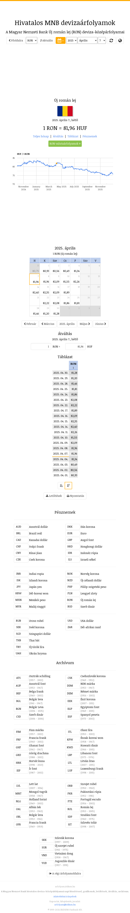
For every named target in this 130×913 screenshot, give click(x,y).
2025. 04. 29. (60, 378)
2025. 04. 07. (60, 453)
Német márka (89, 691)
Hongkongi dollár (91, 546)
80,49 (66, 271)
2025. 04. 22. (60, 405)
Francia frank (37, 738)
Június (100, 324)
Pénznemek (90, 136)
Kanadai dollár (38, 540)
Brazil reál (35, 533)
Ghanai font (36, 745)
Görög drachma (39, 753)
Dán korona (88, 527)
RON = (56, 346)
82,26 (76, 281)
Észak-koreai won (92, 738)
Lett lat (33, 784)
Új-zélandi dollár (91, 580)
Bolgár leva (36, 699)
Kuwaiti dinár (89, 745)
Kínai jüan (35, 553)
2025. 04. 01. (60, 475)
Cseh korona (37, 559)
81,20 (46, 313)
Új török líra (36, 647)
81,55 (66, 281)
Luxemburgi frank (92, 768)
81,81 (77, 303)
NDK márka (88, 684)
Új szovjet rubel (64, 846)
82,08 (56, 303)
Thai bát (34, 640)
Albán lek (35, 807)
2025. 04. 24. (60, 394)
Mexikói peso (37, 600)
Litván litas (88, 761)
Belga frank (36, 691)
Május (85, 324)
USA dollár (87, 621)
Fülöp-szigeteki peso (93, 587)
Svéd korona (36, 627)
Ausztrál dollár (38, 527)
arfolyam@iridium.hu (65, 904)
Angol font (87, 540)
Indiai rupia (36, 574)
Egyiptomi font (90, 707)
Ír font (33, 768)
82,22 (46, 303)
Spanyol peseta (90, 714)
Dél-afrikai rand (91, 627)
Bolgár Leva (36, 707)
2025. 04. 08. (60, 448)
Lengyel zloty (89, 593)
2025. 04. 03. (60, 464)
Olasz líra (86, 730)
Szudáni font (88, 815)
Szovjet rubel (88, 784)
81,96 (36, 282)
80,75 (35, 271)
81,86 (66, 303)
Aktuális (46, 40)
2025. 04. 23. (60, 400)
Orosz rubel (36, 621)
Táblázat (73, 136)
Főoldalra (16, 40)
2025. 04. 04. (60, 459)
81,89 (66, 292)
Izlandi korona (38, 580)
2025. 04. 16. (61, 416)
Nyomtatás (75, 496)
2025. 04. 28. (60, 383)
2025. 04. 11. (61, 432)
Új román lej (88, 600)
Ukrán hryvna (38, 653)
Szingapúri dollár (40, 634)
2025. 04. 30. (60, 373)
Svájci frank (36, 546)
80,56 (56, 271)
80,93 (46, 271)
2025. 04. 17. (61, 410)
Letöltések (54, 496)
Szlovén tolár (89, 822)
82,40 (36, 292)
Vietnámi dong (64, 853)
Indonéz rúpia (89, 553)
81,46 (36, 313)
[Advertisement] (65, 8)
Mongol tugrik (38, 792)
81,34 (77, 271)
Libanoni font (89, 753)
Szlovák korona (64, 838)
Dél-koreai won (38, 593)
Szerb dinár (88, 606)
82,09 (56, 281)
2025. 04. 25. (60, 389)
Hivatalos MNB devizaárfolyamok (65, 22)
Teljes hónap (41, 136)
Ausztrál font (37, 684)
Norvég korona (90, 574)
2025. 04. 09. (60, 443)
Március (47, 324)
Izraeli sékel (88, 559)
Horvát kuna (37, 761)
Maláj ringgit (37, 606)
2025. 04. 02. (60, 470)
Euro (83, 533)
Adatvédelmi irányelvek (65, 896)
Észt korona (88, 699)
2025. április (67, 324)
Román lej (87, 807)
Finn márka (36, 730)
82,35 (46, 292)
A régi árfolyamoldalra (65, 873)
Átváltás (58, 136)
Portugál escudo (91, 799)
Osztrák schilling (39, 676)
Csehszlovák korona (93, 676)
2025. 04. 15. (60, 421)
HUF (89, 346)
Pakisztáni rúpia (91, 792)
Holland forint (38, 799)
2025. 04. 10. (60, 437)
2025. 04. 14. (61, 427)
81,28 (56, 313)
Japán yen (35, 587)
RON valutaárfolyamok (65, 143)
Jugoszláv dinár (65, 861)
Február (30, 324)
